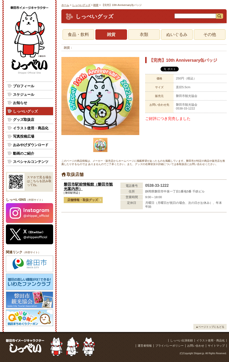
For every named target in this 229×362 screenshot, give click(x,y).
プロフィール (23, 86)
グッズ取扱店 (23, 120)
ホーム (65, 5)
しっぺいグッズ (81, 5)
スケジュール (23, 94)
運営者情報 (145, 345)
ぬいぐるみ (176, 34)
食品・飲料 (78, 34)
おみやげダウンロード (30, 145)
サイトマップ (216, 345)
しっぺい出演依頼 (181, 340)
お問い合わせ (195, 345)
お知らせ (20, 103)
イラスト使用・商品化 (30, 128)
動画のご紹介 (23, 153)
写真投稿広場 (23, 136)
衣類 (144, 34)
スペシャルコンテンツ (30, 162)
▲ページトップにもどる (210, 326)
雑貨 (95, 5)
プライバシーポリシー (169, 345)
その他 (209, 34)
